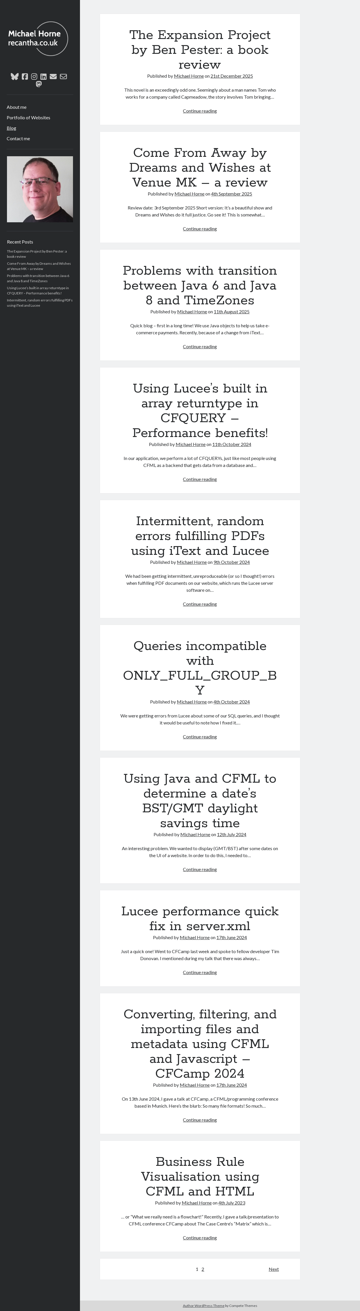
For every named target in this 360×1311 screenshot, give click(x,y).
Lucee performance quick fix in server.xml (200, 919)
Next (274, 1269)
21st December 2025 (232, 76)
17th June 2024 (231, 937)
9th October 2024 (231, 562)
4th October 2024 (231, 701)
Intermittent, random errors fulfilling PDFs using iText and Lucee (200, 536)
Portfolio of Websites (28, 117)
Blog (11, 128)
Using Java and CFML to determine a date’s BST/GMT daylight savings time (200, 801)
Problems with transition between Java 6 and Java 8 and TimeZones (200, 285)
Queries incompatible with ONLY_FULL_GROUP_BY (200, 668)
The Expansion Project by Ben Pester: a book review (200, 50)
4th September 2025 (231, 193)
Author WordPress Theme (203, 1305)
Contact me (18, 138)
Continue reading (200, 110)
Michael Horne (189, 76)
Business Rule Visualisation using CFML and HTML (200, 1177)
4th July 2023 (231, 1202)
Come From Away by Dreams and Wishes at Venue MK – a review (200, 168)
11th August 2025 (231, 311)
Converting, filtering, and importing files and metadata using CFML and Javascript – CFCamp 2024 (200, 1044)
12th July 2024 (231, 834)
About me (16, 107)
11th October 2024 (231, 444)
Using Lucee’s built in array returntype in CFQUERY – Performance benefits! (200, 411)
